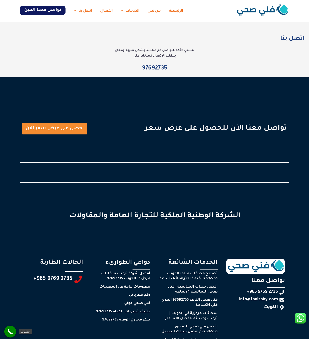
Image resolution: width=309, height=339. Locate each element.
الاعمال (105, 10)
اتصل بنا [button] (83, 10)
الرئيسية (174, 10)
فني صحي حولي (137, 303)
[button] (122, 10)
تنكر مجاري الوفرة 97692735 (126, 320)
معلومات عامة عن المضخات (124, 287)
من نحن (152, 10)
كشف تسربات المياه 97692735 (123, 312)
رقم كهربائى (139, 295)
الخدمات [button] (129, 10)
